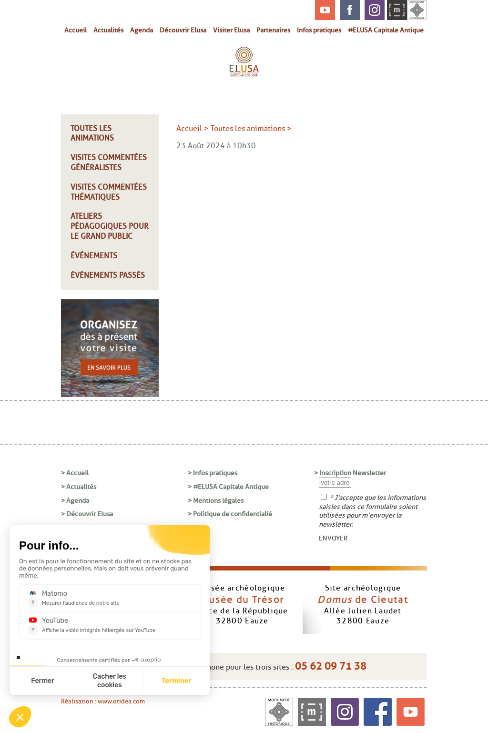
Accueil (75, 30)
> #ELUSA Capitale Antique (228, 486)
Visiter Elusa (231, 30)
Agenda (141, 30)
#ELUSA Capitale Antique (386, 30)
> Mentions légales (216, 500)
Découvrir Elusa (183, 30)
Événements (94, 255)
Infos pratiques (319, 30)
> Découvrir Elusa (87, 513)
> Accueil (75, 472)
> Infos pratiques (212, 472)
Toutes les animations (92, 133)
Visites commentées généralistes (109, 162)
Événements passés (108, 275)
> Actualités (78, 486)
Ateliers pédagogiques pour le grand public (110, 226)
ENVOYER (333, 538)
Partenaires (273, 30)
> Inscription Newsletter (350, 472)
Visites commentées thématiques (109, 192)
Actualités (108, 30)
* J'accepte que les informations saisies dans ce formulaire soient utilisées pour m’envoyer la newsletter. (372, 511)
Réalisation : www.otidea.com (103, 701)
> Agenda (75, 500)
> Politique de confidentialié (230, 513)
